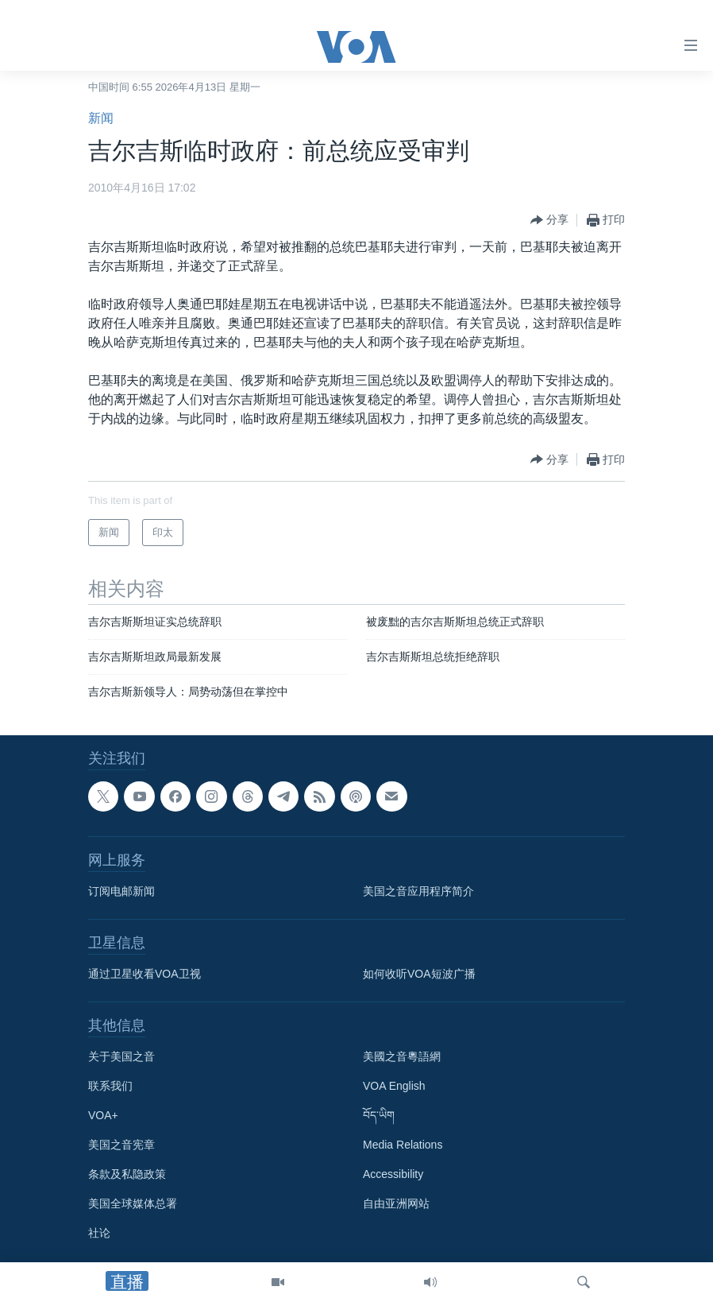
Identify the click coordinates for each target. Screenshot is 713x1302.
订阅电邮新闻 (121, 891)
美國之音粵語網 (402, 1056)
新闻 (101, 118)
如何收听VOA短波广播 (419, 973)
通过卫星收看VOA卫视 (144, 973)
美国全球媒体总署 (132, 1203)
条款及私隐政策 (127, 1174)
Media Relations (402, 1144)
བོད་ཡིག (379, 1115)
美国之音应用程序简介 (418, 891)
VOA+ (103, 1115)
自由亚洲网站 (396, 1203)
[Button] (549, 220)
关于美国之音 (121, 1056)
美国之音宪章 (121, 1144)
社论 (99, 1232)
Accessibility (393, 1174)
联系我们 (110, 1085)
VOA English (394, 1085)
